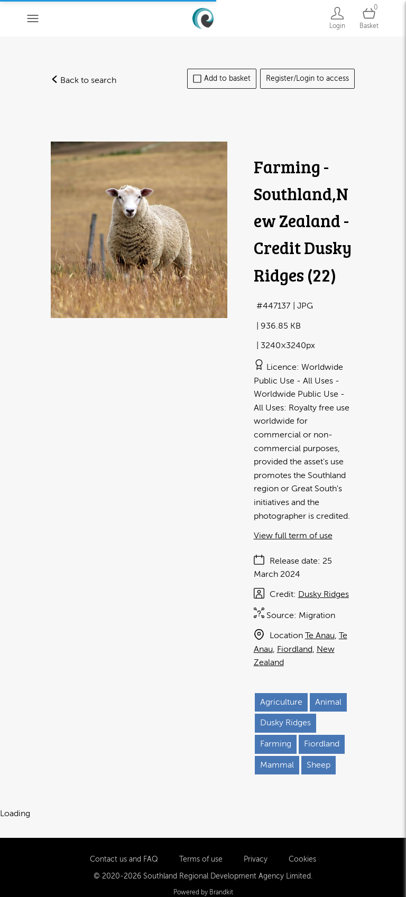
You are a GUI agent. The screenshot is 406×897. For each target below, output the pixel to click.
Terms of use (201, 842)
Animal (328, 702)
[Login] (337, 18)
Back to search (83, 80)
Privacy (255, 842)
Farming (275, 744)
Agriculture (281, 702)
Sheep (318, 765)
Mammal (277, 765)
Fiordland (294, 649)
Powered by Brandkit (203, 876)
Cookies (302, 842)
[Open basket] (369, 18)
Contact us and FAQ (124, 842)
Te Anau (320, 635)
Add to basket (222, 78)
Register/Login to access (307, 78)
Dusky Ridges (323, 594)
